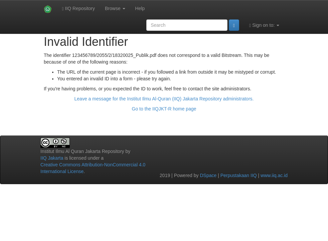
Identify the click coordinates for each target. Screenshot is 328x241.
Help (140, 8)
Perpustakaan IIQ (238, 175)
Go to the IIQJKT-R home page (164, 108)
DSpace (208, 175)
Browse (115, 8)
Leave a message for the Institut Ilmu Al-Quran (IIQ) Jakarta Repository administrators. (164, 98)
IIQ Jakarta (51, 158)
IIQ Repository (78, 8)
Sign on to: (264, 25)
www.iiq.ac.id (274, 175)
